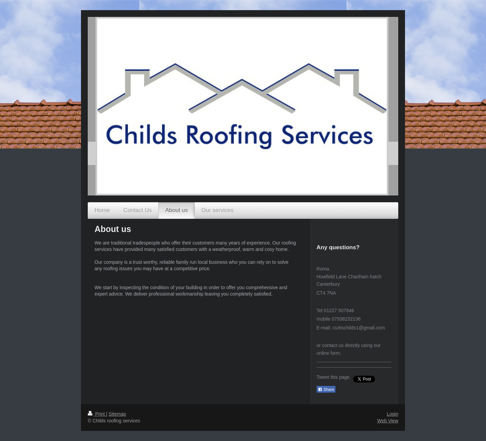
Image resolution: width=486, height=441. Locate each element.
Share (326, 389)
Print (97, 414)
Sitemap (117, 414)
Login (392, 414)
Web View (387, 420)
